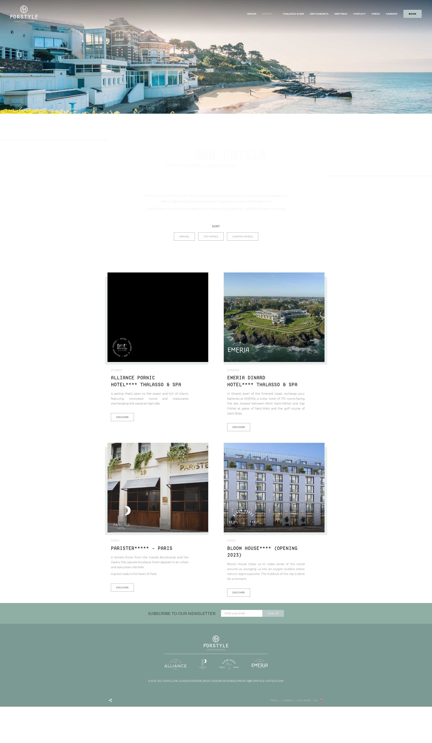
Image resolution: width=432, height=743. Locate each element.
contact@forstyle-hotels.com (259, 681)
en (316, 700)
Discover (122, 508)
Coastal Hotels (242, 236)
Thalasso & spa (293, 13)
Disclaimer (304, 700)
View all (184, 236)
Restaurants (319, 13)
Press (376, 13)
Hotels (267, 13)
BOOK (412, 13)
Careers (391, 13)
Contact (359, 13)
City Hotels (211, 236)
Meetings (341, 13)
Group (251, 13)
